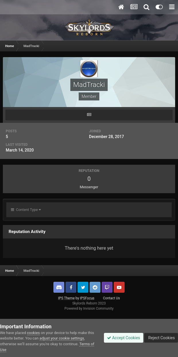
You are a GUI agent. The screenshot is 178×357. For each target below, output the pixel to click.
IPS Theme (66, 298)
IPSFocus (87, 298)
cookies (33, 333)
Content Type (26, 209)
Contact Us (111, 298)
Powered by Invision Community (89, 308)
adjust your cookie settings (62, 338)
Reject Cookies (161, 337)
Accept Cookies (123, 337)
